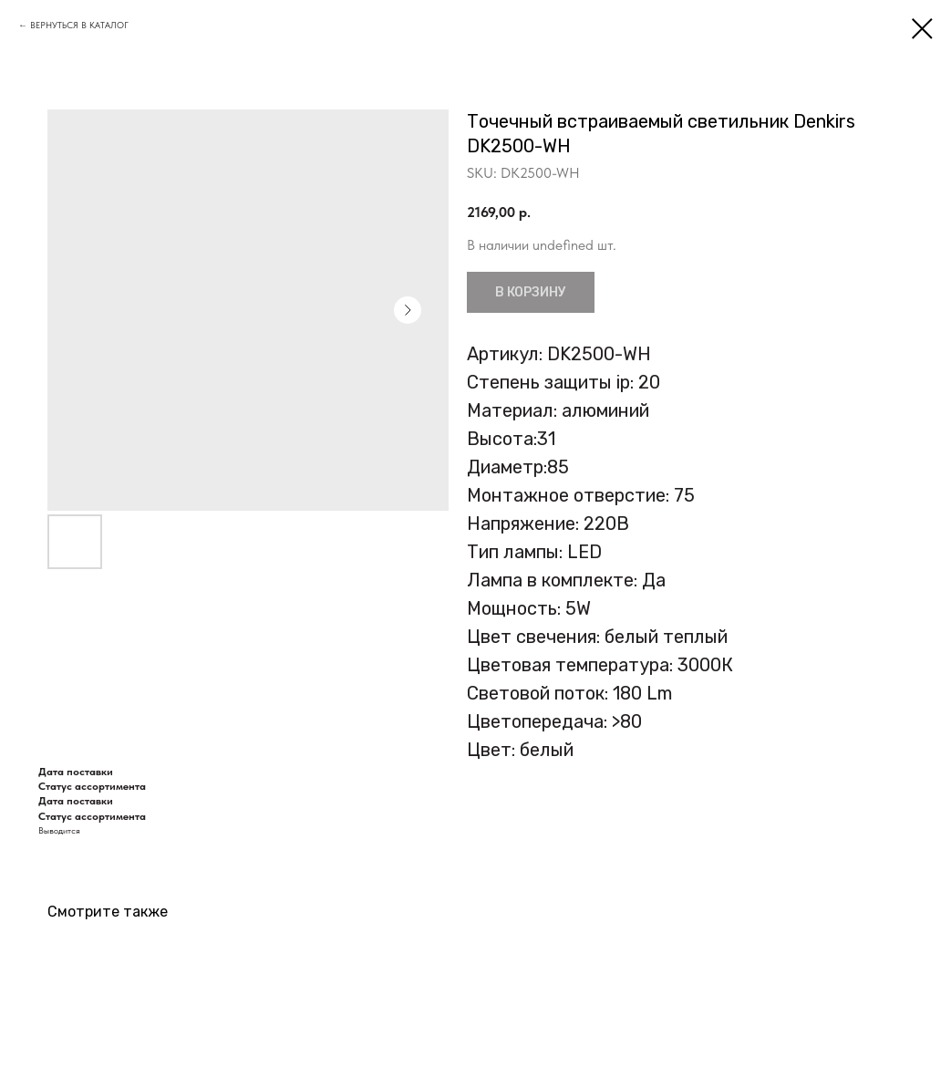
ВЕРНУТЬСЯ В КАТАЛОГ (79, 24)
